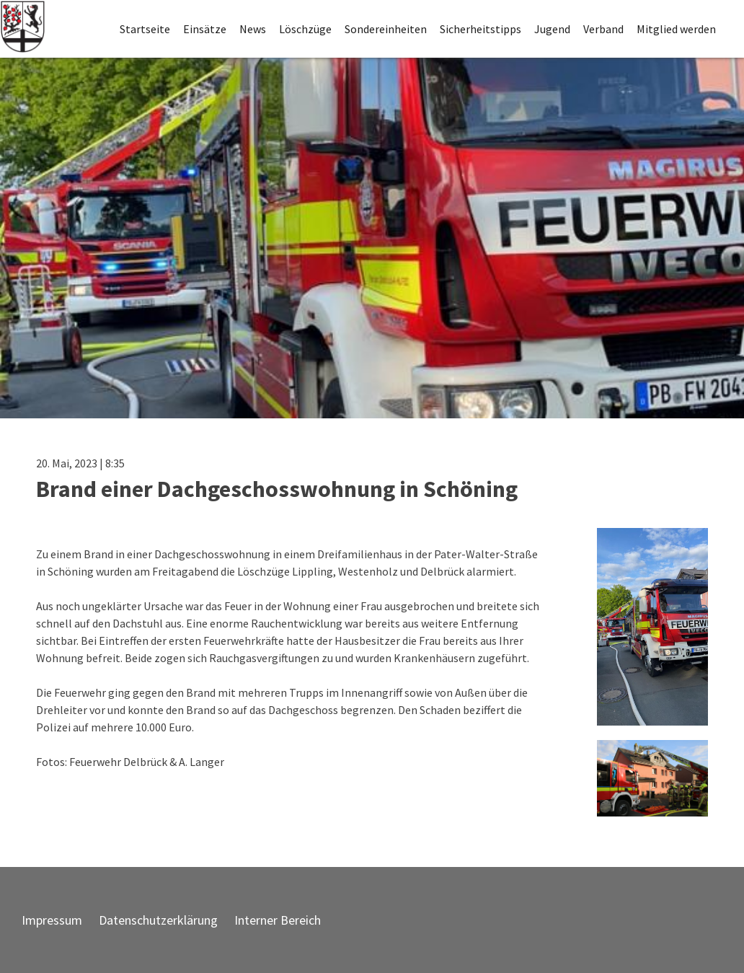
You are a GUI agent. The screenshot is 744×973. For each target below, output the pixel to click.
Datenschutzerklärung (158, 920)
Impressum (52, 920)
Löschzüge (305, 29)
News (252, 29)
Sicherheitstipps (480, 29)
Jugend (552, 29)
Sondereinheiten (386, 29)
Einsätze (204, 29)
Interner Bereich (277, 920)
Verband (603, 29)
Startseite (145, 29)
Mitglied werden (676, 29)
